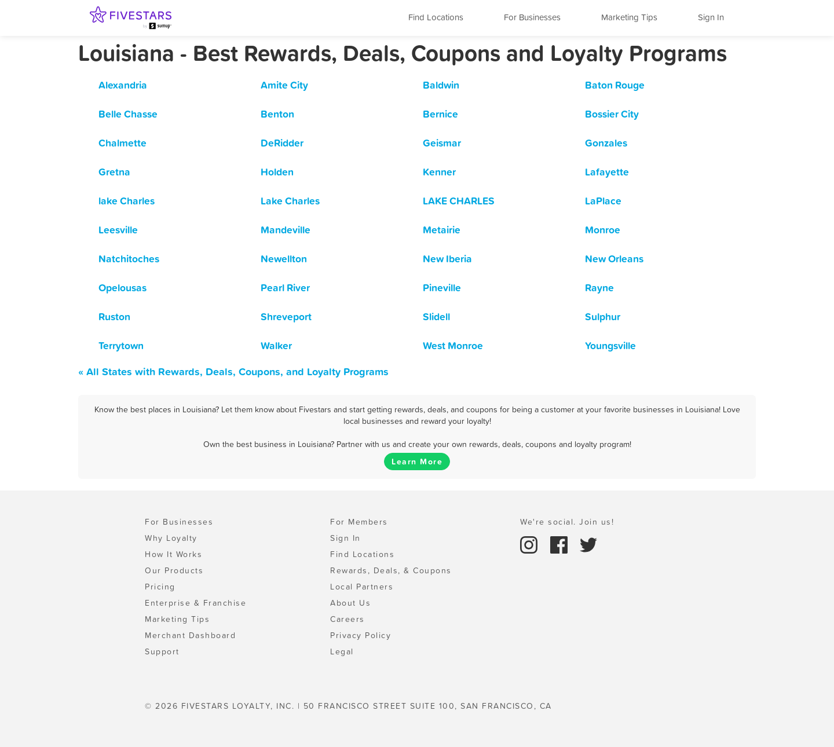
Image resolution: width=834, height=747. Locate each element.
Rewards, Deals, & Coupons (391, 570)
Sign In (711, 17)
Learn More (417, 461)
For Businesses (532, 17)
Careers (347, 619)
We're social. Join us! (567, 522)
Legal (342, 651)
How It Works (173, 554)
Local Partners (361, 586)
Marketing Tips (629, 17)
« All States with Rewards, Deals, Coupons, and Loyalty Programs (233, 371)
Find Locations (435, 17)
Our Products (174, 570)
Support (162, 651)
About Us (350, 603)
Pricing (160, 586)
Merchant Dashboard (190, 635)
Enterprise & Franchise (195, 603)
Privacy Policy (360, 635)
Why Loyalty (171, 538)
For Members (359, 522)
